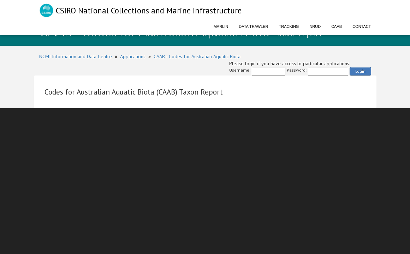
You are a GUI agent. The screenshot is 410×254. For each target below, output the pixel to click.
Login (360, 71)
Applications (132, 56)
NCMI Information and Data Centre (75, 56)
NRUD (315, 26)
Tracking (289, 26)
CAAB (336, 26)
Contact (361, 26)
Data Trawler (253, 26)
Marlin (221, 26)
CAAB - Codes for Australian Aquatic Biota (197, 56)
